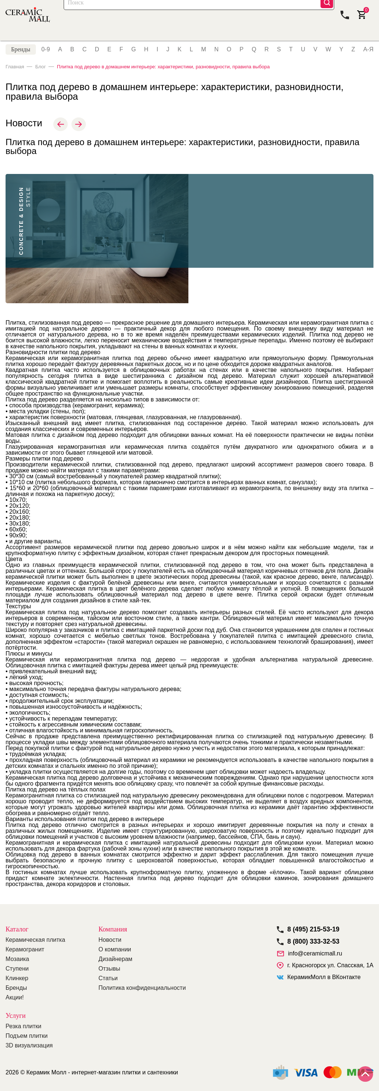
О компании (114, 949)
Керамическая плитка (35, 940)
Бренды (20, 55)
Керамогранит (50, 38)
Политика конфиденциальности (142, 988)
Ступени (17, 968)
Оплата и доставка (212, 38)
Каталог (84, 14)
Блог (42, 72)
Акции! (15, 997)
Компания (328, 38)
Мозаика (87, 38)
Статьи (108, 978)
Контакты (360, 38)
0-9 (45, 55)
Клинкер (17, 978)
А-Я (368, 55)
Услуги (16, 1015)
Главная (16, 72)
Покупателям (261, 38)
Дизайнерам (115, 959)
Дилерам (297, 38)
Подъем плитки (27, 1036)
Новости (109, 940)
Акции (112, 38)
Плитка (15, 38)
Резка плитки (23, 1026)
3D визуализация (29, 1045)
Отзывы (109, 968)
